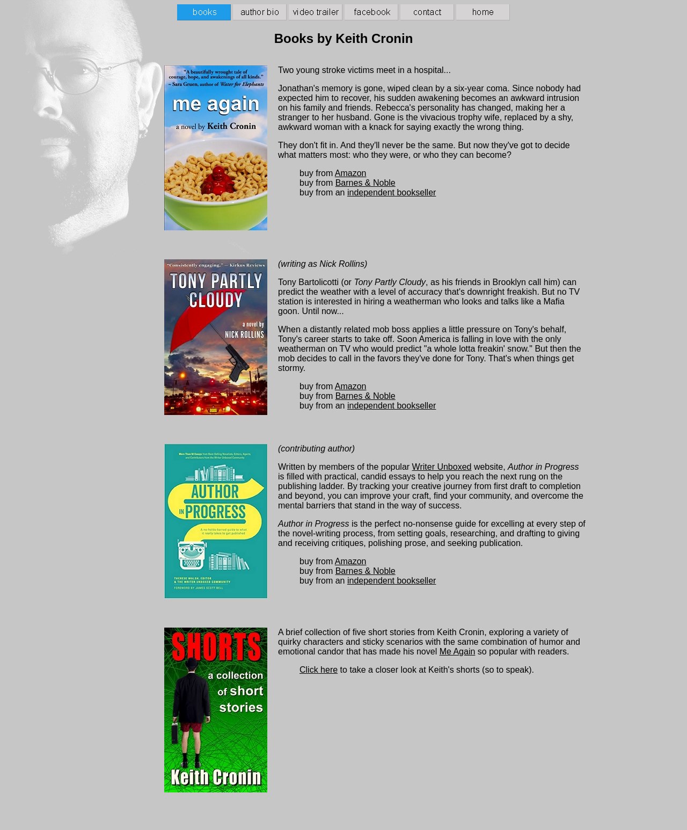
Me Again (458, 651)
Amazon (351, 173)
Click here (318, 669)
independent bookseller (391, 192)
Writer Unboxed (442, 466)
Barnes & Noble (365, 182)
